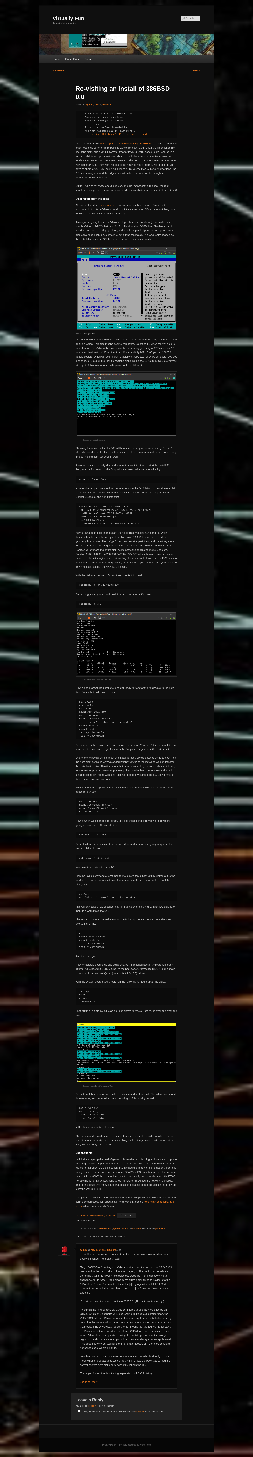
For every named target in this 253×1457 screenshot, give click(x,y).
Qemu (88, 59)
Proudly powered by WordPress (135, 1445)
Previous (58, 70)
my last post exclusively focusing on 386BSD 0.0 (127, 143)
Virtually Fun (68, 18)
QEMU (116, 1228)
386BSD (103, 1228)
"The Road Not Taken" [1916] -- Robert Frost (117, 134)
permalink (160, 1228)
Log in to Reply (88, 1381)
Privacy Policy (72, 59)
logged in (92, 1406)
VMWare (125, 1228)
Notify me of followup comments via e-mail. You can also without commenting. (120, 1411)
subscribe (139, 1411)
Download (126, 1215)
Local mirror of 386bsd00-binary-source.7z (95, 1215)
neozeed (106, 104)
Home (56, 59)
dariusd (83, 1250)
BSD (110, 1228)
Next (196, 70)
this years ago (108, 205)
